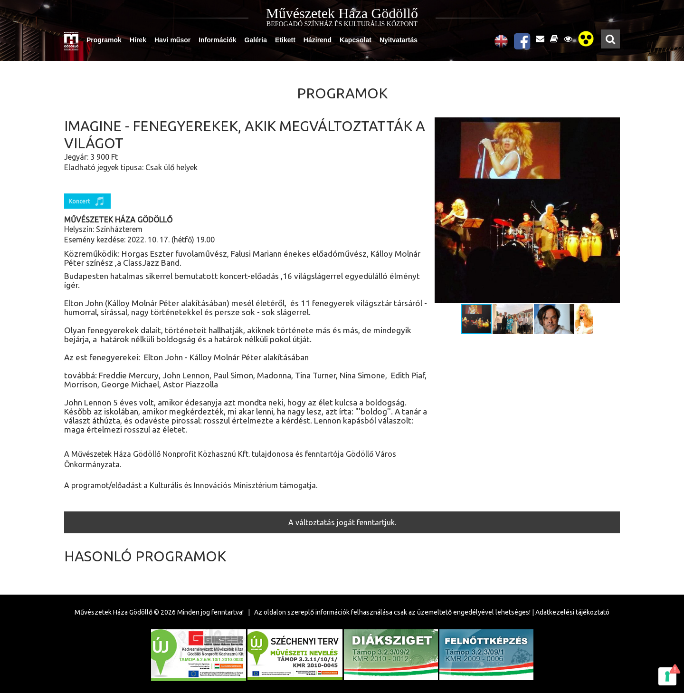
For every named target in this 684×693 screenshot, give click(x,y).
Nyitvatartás (399, 40)
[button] (611, 210)
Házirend (318, 40)
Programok (104, 40)
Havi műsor (172, 40)
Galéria (256, 40)
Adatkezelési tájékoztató (572, 612)
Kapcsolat (355, 40)
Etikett (285, 40)
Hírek (138, 40)
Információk (217, 40)
